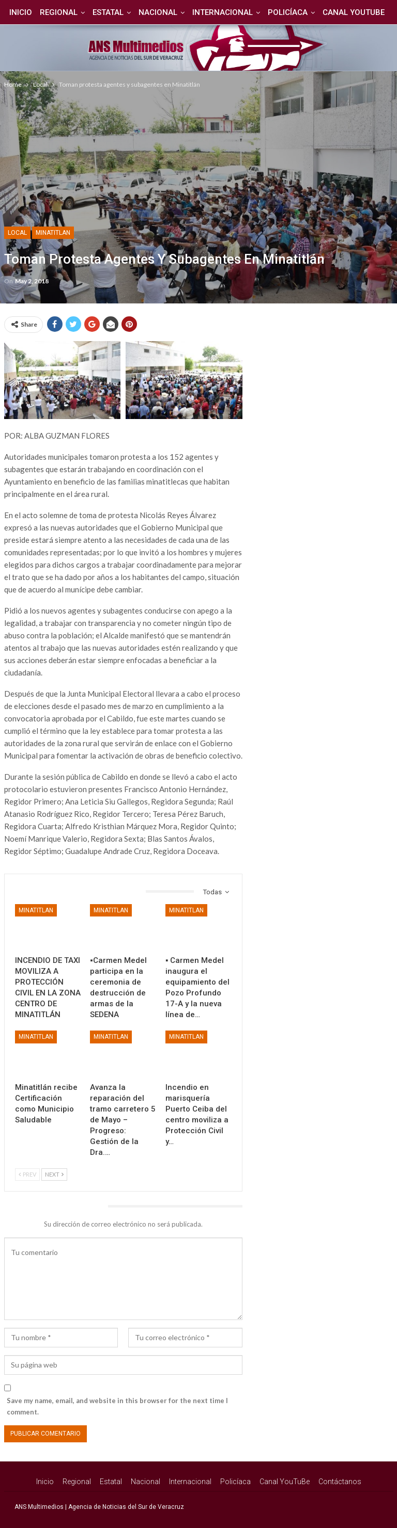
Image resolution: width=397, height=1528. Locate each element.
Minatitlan (53, 232)
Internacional (243, 12)
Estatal (125, 12)
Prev (27, 1174)
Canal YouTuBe (284, 1481)
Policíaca (310, 12)
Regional (75, 12)
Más (354, 12)
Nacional (177, 12)
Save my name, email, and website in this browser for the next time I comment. (117, 1406)
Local (17, 232)
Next (54, 1174)
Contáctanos (339, 1481)
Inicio (35, 12)
